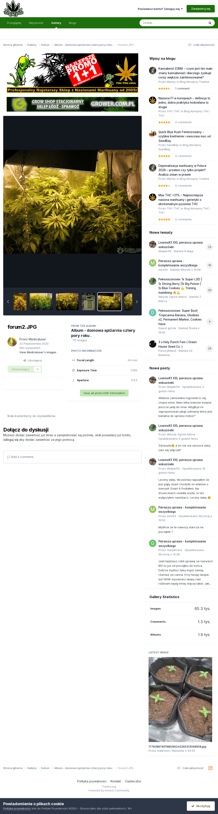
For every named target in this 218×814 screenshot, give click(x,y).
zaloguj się (10, 439)
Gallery (56, 24)
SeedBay (173, 145)
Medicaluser (37, 339)
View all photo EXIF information (104, 393)
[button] (8, 301)
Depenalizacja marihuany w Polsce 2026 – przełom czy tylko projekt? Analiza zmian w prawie (182, 170)
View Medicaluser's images (37, 352)
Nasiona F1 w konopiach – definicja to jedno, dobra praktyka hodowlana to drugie (184, 103)
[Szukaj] (162, 22)
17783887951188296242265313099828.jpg (177, 746)
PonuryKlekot (167, 350)
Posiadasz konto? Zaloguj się (160, 9)
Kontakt (116, 781)
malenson (163, 750)
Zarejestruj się (200, 8)
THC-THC (173, 111)
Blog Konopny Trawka (194, 81)
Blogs (72, 23)
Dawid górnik (167, 328)
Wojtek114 (164, 251)
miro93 (163, 269)
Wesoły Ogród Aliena (172, 296)
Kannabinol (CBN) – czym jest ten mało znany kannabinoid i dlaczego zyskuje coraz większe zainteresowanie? (185, 73)
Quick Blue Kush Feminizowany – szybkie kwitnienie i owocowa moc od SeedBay (184, 136)
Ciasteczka (133, 781)
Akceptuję (200, 806)
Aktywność (36, 23)
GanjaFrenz (174, 550)
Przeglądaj (14, 23)
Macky (171, 81)
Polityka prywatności (91, 781)
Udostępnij (32, 360)
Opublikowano (178, 438)
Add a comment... (21, 457)
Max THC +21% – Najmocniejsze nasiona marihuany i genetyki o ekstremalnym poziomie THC (180, 200)
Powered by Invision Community (109, 790)
